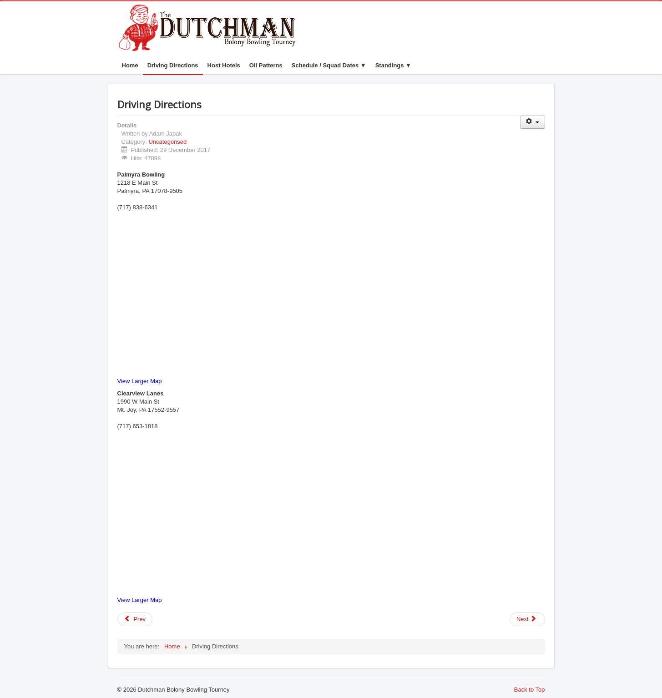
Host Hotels (223, 65)
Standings (389, 65)
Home (130, 65)
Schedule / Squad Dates (325, 65)
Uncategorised (167, 141)
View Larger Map (139, 381)
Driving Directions (172, 65)
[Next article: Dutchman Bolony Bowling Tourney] (527, 619)
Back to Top (529, 689)
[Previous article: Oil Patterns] (135, 619)
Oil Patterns (266, 65)
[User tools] (532, 122)
